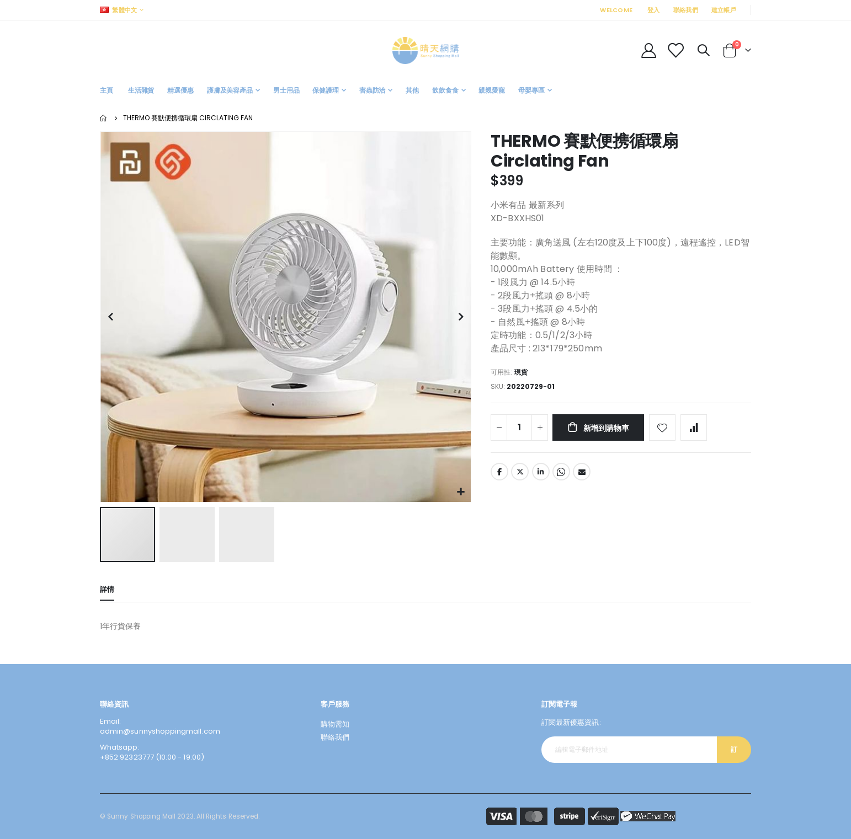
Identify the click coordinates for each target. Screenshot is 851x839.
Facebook (499, 474)
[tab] (107, 591)
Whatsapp (561, 474)
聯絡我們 (685, 10)
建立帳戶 (723, 10)
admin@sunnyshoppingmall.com (160, 731)
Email (582, 474)
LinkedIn (541, 474)
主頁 (104, 118)
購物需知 (335, 724)
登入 (653, 10)
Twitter (520, 474)
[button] (461, 492)
